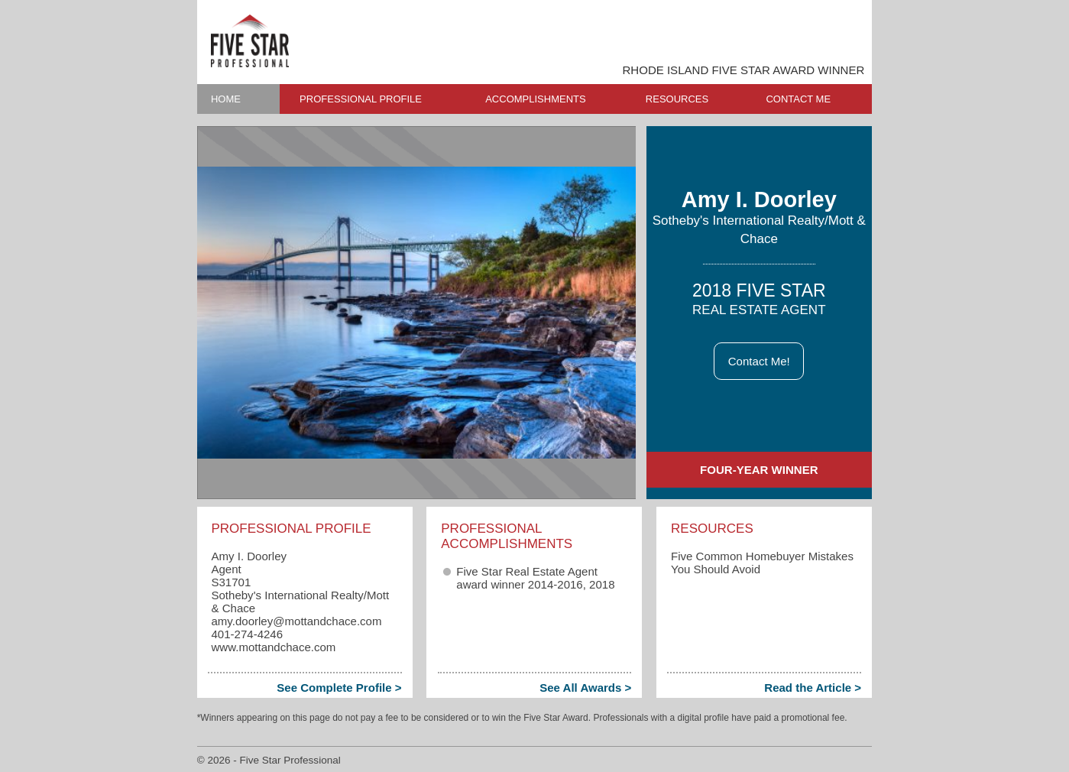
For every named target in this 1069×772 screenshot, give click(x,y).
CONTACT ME (798, 99)
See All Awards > (585, 687)
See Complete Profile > (339, 687)
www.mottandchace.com (273, 647)
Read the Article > (812, 687)
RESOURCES (677, 99)
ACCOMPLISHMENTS (535, 99)
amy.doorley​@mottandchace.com (296, 621)
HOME (226, 99)
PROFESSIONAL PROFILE (361, 99)
